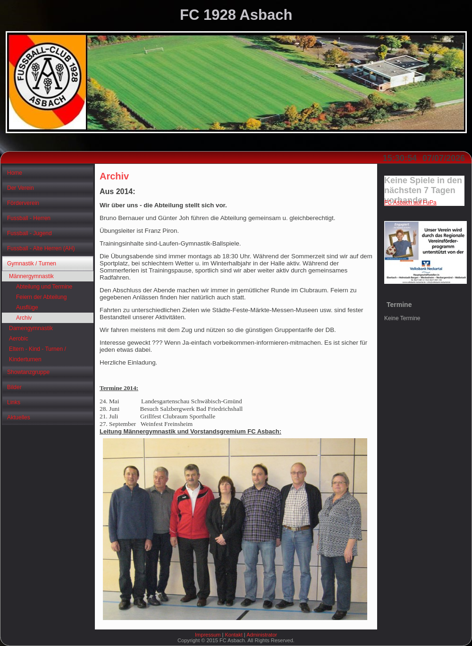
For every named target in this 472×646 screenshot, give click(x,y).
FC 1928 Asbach (236, 15)
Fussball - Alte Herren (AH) (41, 248)
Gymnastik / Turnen (31, 263)
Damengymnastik (31, 328)
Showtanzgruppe (28, 372)
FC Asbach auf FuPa (410, 202)
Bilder (14, 387)
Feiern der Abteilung (41, 297)
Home (14, 173)
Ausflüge (27, 307)
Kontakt (233, 635)
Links (13, 402)
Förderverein (23, 203)
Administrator (261, 635)
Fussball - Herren (29, 218)
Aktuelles (18, 417)
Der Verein (20, 188)
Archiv (24, 317)
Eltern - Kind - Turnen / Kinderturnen (37, 354)
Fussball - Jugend (29, 233)
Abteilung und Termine (44, 286)
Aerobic (18, 338)
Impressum (207, 635)
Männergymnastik (31, 276)
